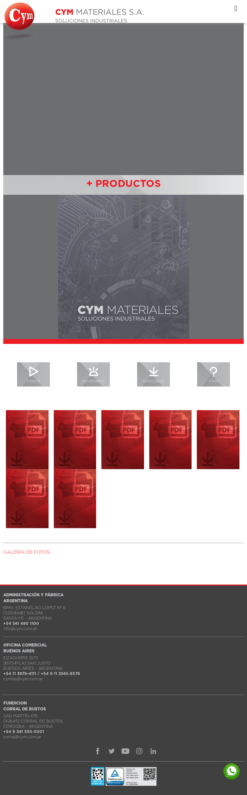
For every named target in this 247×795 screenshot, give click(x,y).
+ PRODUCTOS (123, 184)
